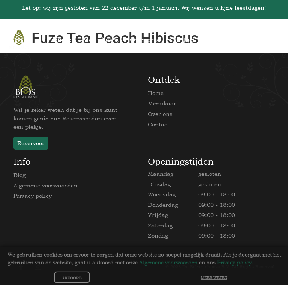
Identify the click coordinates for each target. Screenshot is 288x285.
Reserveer (76, 118)
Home (156, 92)
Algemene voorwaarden (46, 185)
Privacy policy (33, 195)
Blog (20, 174)
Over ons (160, 113)
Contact (159, 124)
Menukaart (163, 103)
